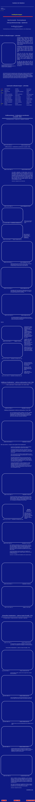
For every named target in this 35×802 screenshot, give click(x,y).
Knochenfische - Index (29, 789)
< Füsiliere (16, 800)
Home (4, 800)
